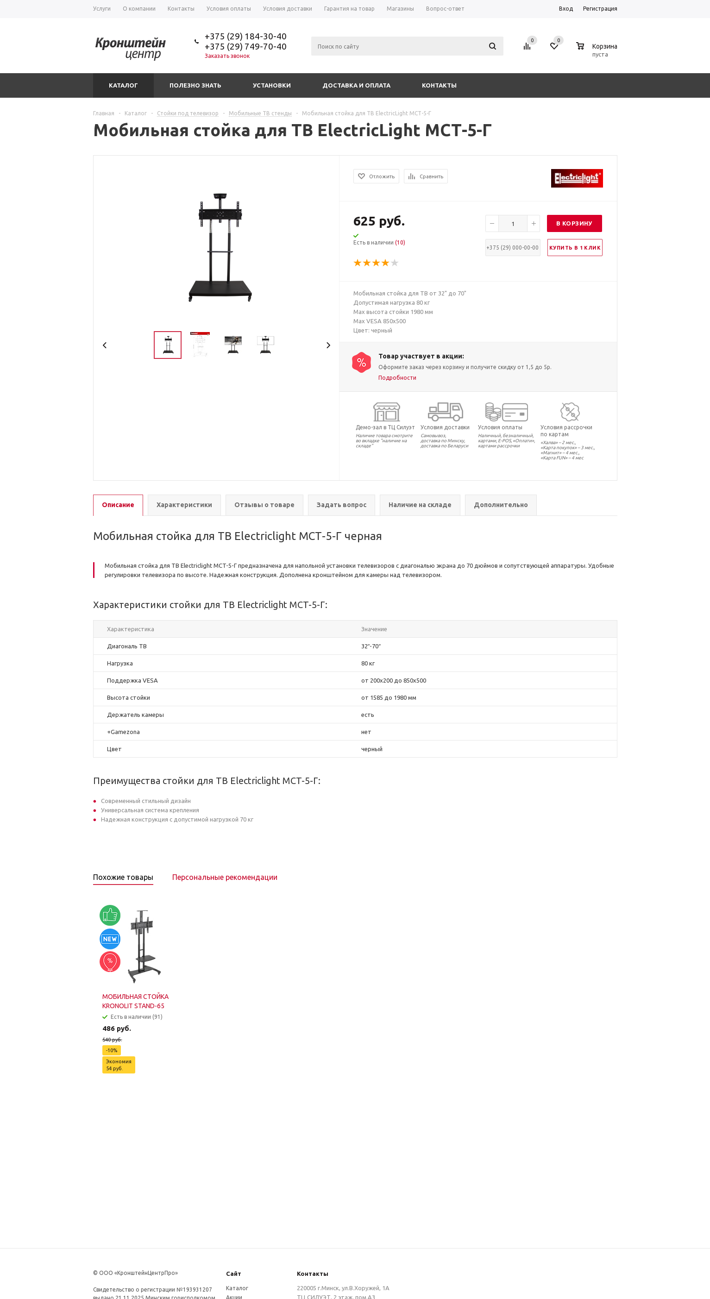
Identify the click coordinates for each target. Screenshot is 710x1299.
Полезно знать (195, 85)
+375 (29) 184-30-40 (246, 36)
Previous (105, 345)
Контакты (439, 85)
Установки (272, 85)
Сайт (233, 1273)
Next (328, 345)
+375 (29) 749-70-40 (246, 46)
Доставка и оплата (356, 85)
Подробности (397, 378)
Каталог (123, 85)
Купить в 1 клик (575, 248)
